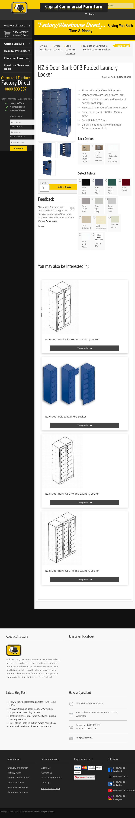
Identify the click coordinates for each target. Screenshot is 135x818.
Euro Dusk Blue (99, 186)
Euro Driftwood (86, 222)
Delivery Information (18, 767)
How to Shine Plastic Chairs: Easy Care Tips (30, 726)
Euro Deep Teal (112, 186)
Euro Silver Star (112, 205)
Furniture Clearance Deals (16, 67)
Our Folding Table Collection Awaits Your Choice (32, 722)
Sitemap (45, 782)
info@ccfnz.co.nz (84, 737)
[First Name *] (33, 122)
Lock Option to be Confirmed (113, 154)
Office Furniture (17, 44)
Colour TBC (99, 240)
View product (85, 348)
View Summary (20, 31)
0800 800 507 (93, 725)
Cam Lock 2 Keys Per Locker (86, 154)
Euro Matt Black (86, 186)
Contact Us (46, 772)
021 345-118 (90, 728)
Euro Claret (126, 185)
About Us (45, 767)
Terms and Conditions (19, 777)
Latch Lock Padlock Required (99, 153)
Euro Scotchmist (101, 223)
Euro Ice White (115, 222)
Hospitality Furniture (17, 52)
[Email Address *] (33, 142)
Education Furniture (17, 59)
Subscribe (18, 148)
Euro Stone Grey (86, 205)
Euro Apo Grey (99, 205)
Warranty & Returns (51, 777)
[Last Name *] (33, 132)
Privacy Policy (14, 772)
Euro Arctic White (86, 240)
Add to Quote (64, 187)
